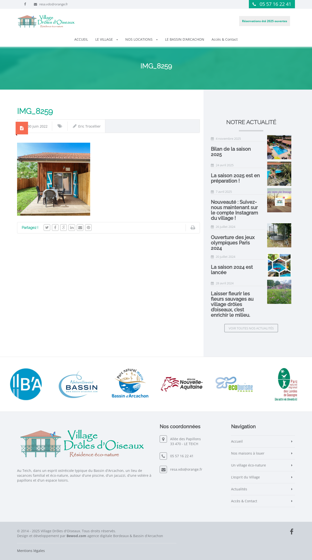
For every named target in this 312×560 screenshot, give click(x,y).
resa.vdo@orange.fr (53, 4)
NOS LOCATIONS (141, 39)
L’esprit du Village (245, 477)
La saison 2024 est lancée (232, 269)
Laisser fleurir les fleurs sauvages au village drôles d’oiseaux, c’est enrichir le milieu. (232, 304)
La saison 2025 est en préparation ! (235, 178)
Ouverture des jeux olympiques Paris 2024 (232, 242)
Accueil (237, 441)
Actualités (239, 489)
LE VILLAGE (106, 39)
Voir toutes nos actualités (251, 328)
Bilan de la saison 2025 (231, 151)
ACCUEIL (81, 39)
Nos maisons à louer (247, 453)
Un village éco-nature (248, 465)
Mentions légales (31, 550)
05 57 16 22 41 (275, 4)
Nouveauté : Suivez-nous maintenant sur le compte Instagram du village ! (234, 210)
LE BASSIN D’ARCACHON (184, 39)
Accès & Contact (225, 39)
